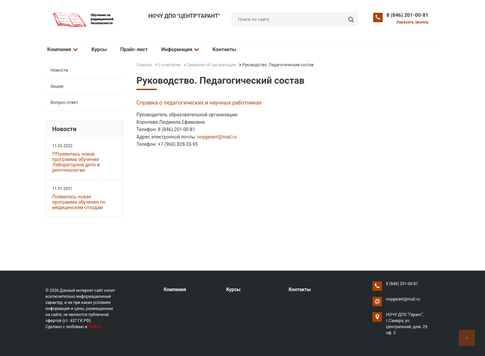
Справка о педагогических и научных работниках (199, 103)
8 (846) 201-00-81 (407, 15)
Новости (59, 70)
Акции (57, 86)
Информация (180, 49)
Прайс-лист (134, 49)
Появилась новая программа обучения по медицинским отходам (78, 202)
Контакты (224, 49)
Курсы (99, 49)
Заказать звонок (412, 22)
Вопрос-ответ (64, 102)
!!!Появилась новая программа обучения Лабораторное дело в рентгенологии (76, 162)
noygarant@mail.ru (217, 137)
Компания (62, 49)
